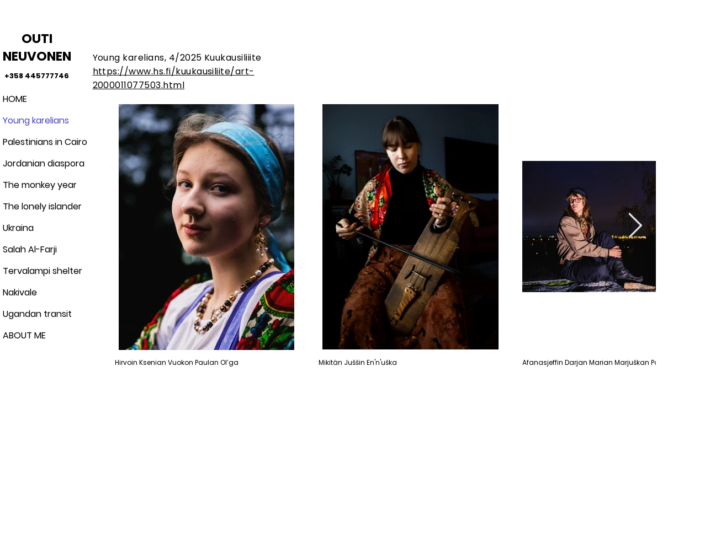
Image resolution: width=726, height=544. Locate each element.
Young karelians (36, 120)
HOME (15, 99)
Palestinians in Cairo (45, 142)
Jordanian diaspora (43, 163)
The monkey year (40, 185)
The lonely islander (42, 206)
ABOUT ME (24, 335)
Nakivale (20, 292)
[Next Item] (635, 226)
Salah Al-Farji (30, 249)
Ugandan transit (37, 314)
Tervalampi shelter (42, 271)
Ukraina (18, 228)
